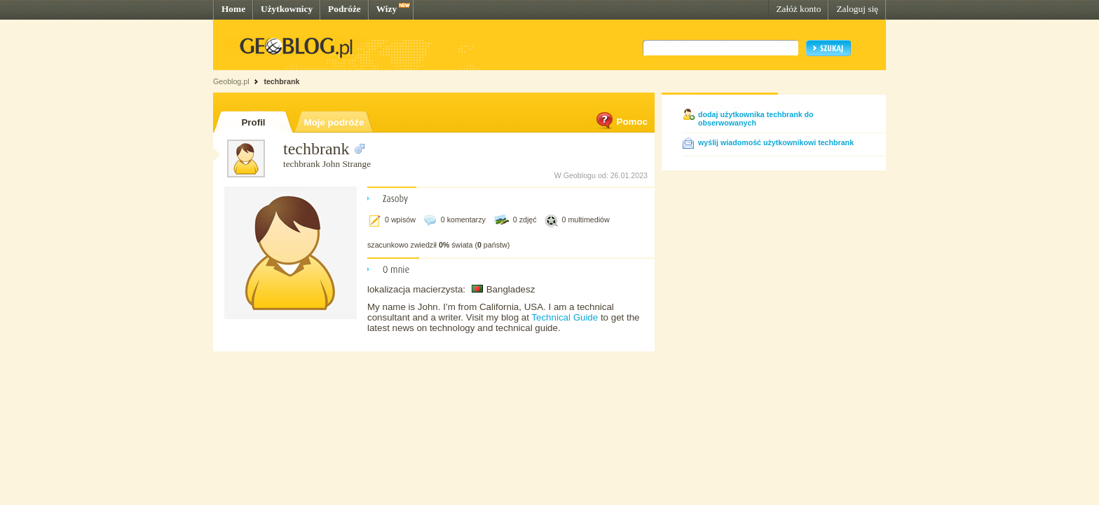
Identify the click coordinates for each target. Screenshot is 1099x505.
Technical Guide (566, 317)
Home (233, 9)
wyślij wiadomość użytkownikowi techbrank (776, 142)
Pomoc (621, 121)
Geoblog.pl (231, 81)
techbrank (281, 81)
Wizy (386, 9)
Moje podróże (334, 122)
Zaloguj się (857, 9)
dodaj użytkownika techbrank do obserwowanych (756, 118)
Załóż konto (798, 9)
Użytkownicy (287, 9)
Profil (253, 122)
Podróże (344, 9)
